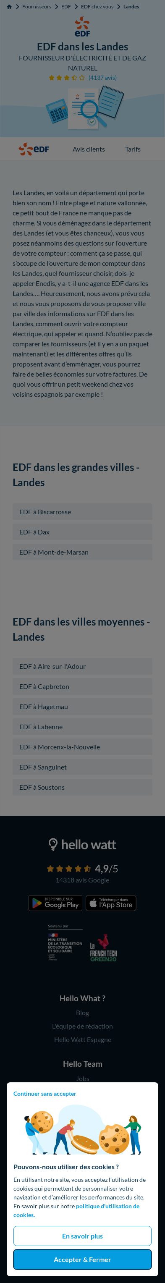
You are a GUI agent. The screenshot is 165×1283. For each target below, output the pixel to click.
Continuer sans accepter (44, 1093)
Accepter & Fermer (82, 1259)
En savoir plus (82, 1236)
